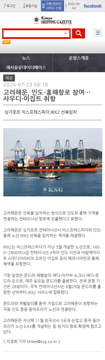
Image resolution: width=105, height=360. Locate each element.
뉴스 (26, 57)
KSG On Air (74, 6)
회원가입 (31, 6)
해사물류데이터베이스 (26, 67)
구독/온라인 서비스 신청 (54, 6)
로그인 (11, 6)
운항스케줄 (79, 57)
